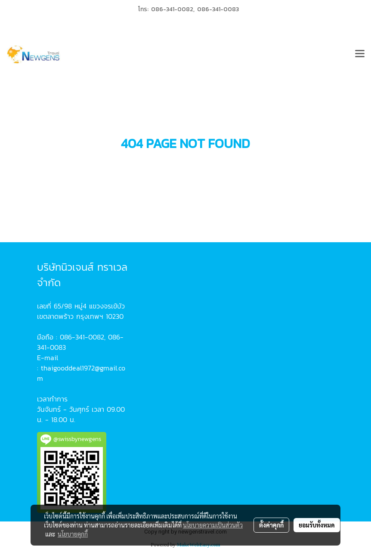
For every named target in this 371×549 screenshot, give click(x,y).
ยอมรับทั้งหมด (317, 525)
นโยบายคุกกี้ (73, 534)
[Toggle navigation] (359, 54)
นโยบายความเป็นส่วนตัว (213, 525)
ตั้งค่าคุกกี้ (271, 525)
